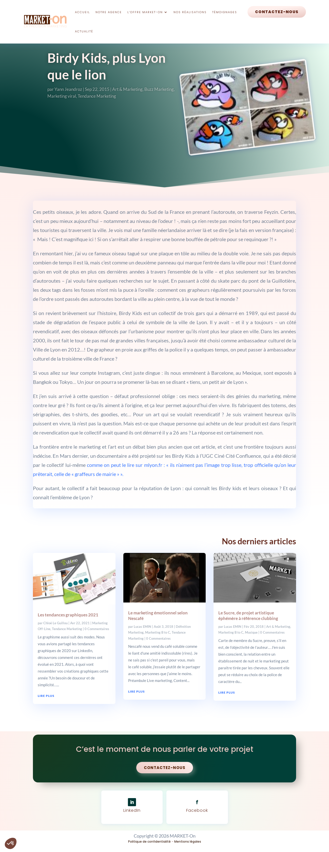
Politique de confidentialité (149, 841)
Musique (251, 632)
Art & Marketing (127, 89)
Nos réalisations (190, 12)
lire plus (46, 696)
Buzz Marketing (159, 89)
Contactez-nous (276, 11)
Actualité (84, 31)
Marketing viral (61, 96)
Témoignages (224, 12)
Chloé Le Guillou (55, 623)
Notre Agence (108, 12)
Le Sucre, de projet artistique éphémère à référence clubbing (248, 615)
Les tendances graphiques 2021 (68, 614)
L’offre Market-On (145, 12)
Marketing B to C (157, 632)
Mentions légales (187, 841)
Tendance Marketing (97, 96)
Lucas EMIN (142, 627)
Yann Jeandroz (68, 89)
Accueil (82, 12)
